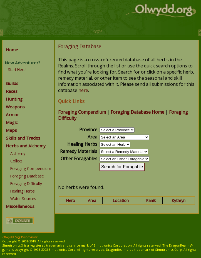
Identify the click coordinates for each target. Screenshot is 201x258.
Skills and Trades (23, 138)
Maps (11, 130)
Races (12, 91)
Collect (16, 161)
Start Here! (17, 69)
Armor (12, 114)
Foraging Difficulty (26, 183)
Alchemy (17, 153)
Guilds (12, 83)
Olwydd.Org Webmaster (19, 237)
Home (12, 49)
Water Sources (23, 198)
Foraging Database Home (137, 112)
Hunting (14, 99)
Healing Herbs (22, 191)
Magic (12, 122)
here (83, 90)
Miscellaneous (20, 206)
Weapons (15, 106)
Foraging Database (27, 176)
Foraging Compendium (30, 168)
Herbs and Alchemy (26, 146)
